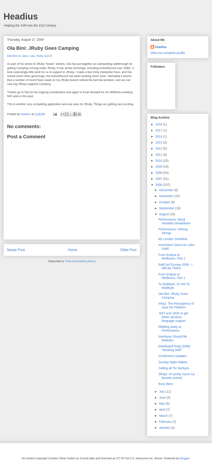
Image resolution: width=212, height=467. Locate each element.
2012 (159, 148)
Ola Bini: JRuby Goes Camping (173, 295)
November (166, 196)
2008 (159, 173)
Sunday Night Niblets (172, 362)
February (165, 421)
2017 (159, 130)
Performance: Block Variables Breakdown (174, 221)
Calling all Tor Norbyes (173, 368)
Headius (21, 16)
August (164, 214)
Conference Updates (172, 356)
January (165, 427)
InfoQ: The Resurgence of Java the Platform (176, 305)
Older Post (128, 250)
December (166, 190)
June (163, 397)
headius (161, 47)
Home (72, 250)
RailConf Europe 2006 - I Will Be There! (175, 266)
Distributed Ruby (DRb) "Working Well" (174, 348)
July (162, 391)
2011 (159, 154)
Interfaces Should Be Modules (172, 338)
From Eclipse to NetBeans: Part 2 (171, 256)
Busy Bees (165, 384)
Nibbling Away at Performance (169, 328)
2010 (159, 160)
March (163, 415)
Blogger (185, 458)
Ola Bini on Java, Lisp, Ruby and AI (29, 56)
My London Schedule (172, 239)
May (162, 403)
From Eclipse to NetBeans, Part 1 (171, 276)
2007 (159, 179)
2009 (159, 166)
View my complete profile (168, 53)
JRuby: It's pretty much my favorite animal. (176, 376)
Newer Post (16, 250)
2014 (159, 136)
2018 (159, 124)
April (162, 409)
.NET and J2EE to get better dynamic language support (173, 317)
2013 (159, 142)
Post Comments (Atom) (80, 261)
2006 (159, 184)
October (165, 202)
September (167, 208)
